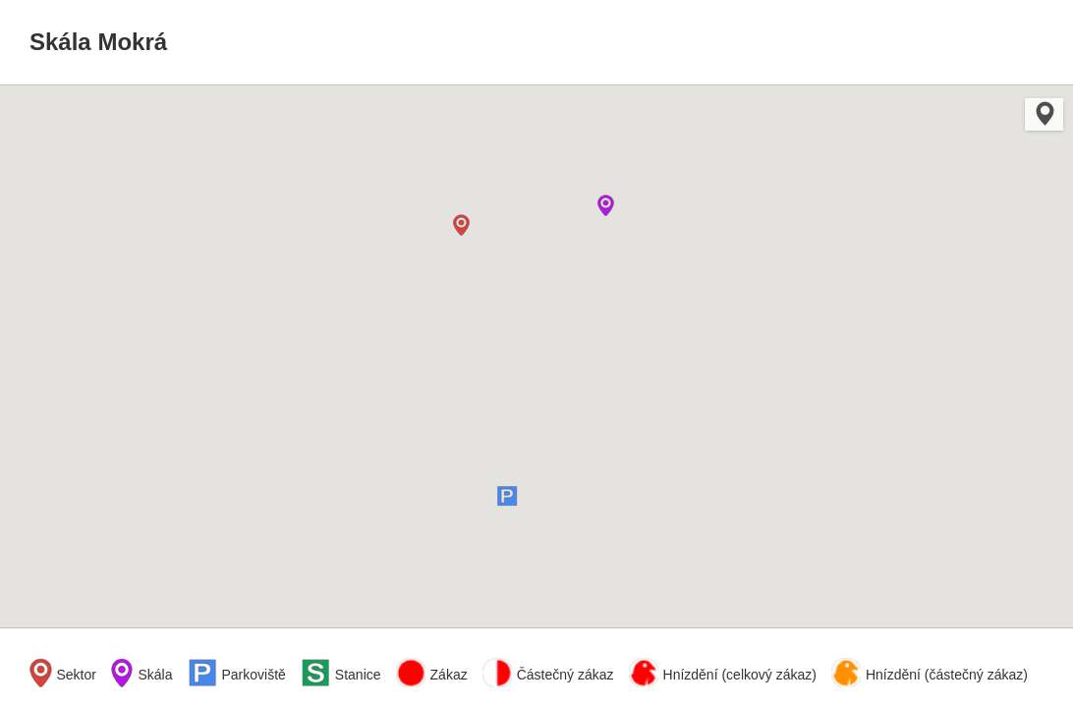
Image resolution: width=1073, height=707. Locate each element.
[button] (464, 225)
